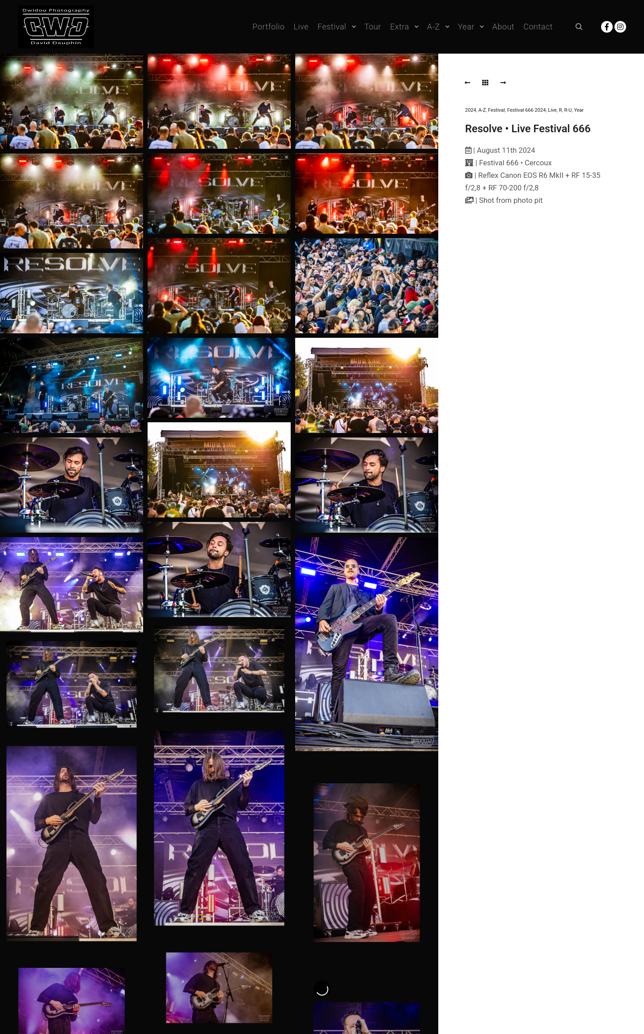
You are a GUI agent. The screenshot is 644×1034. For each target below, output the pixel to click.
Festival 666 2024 (526, 110)
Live (552, 110)
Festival (496, 110)
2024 (470, 110)
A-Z (482, 110)
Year (579, 110)
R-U (568, 110)
